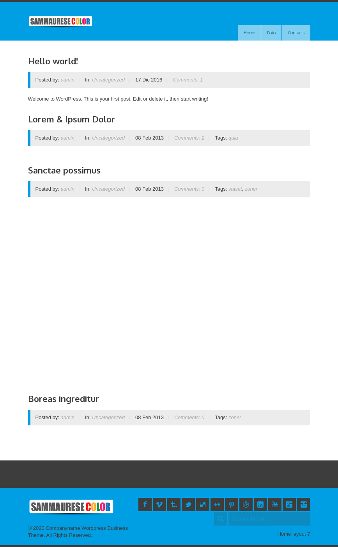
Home (249, 32)
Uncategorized (108, 80)
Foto (271, 32)
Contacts (296, 32)
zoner (251, 189)
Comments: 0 (189, 189)
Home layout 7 (294, 534)
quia (233, 138)
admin (67, 80)
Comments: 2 (189, 138)
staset (235, 189)
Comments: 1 (188, 80)
